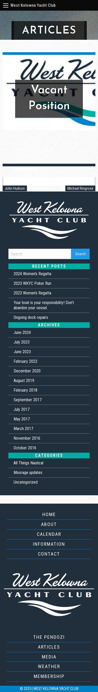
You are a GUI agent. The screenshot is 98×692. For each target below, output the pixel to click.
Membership (49, 676)
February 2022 (25, 361)
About (49, 524)
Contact (49, 554)
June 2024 (22, 332)
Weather (49, 666)
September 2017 (28, 399)
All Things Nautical (28, 462)
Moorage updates (28, 472)
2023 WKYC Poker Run (32, 283)
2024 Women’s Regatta (32, 273)
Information (49, 544)
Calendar (49, 534)
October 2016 (25, 447)
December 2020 (27, 370)
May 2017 (22, 419)
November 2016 (27, 438)
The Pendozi (49, 637)
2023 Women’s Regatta (32, 293)
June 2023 (22, 351)
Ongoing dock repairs (31, 317)
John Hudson (15, 188)
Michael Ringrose (80, 188)
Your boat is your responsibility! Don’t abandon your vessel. (44, 305)
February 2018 (25, 390)
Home (49, 514)
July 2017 (22, 409)
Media (49, 657)
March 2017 (23, 428)
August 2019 (24, 380)
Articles (49, 647)
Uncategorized (26, 482)
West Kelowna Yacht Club (33, 5)
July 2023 (22, 342)
